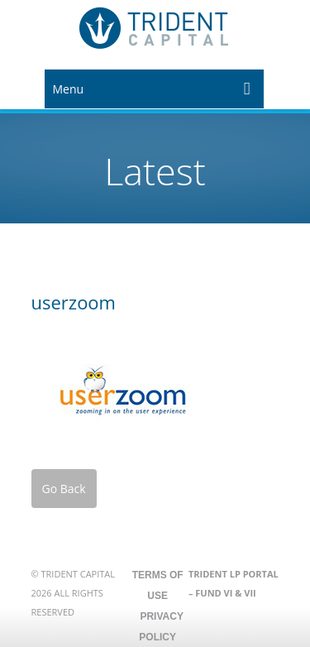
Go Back (64, 488)
